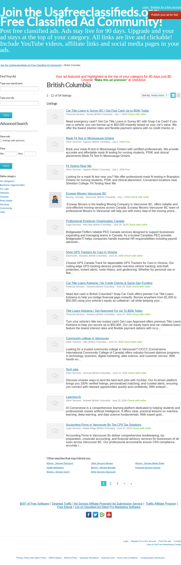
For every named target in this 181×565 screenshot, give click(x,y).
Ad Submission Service (127, 503)
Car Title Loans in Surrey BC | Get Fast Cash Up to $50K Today (107, 110)
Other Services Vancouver (103, 471)
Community (6, 208)
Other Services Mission (102, 463)
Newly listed (157, 95)
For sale (4, 189)
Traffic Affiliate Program (161, 503)
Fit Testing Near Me (78, 166)
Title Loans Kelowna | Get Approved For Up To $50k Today (104, 310)
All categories (7, 181)
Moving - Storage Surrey (58, 471)
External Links (108, 557)
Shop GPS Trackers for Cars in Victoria (91, 252)
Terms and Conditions (127, 557)
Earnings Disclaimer (89, 557)
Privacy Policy (23, 557)
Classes (4, 196)
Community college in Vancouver (87, 338)
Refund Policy (70, 557)
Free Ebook (64, 507)
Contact (177, 541)
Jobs (2, 212)
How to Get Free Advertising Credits (164, 544)
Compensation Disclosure (152, 557)
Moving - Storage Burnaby (103, 467)
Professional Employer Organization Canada (95, 221)
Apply (6, 115)
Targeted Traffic (61, 503)
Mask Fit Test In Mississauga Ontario (90, 138)
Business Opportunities (12, 185)
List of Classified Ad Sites (91, 507)
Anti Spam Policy (38, 557)
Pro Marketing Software (125, 507)
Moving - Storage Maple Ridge (149, 463)
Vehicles (4, 192)
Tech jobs (72, 369)
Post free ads (164, 541)
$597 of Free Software (34, 503)
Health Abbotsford (55, 467)
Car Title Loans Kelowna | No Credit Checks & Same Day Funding (109, 283)
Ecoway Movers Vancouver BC (86, 193)
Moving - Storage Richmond (60, 463)
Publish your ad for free (164, 14)
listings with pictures (14, 140)
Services (4, 204)
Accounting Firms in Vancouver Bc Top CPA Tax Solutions (103, 424)
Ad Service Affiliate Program (92, 503)
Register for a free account (166, 7)
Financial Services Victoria (147, 467)
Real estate (6, 200)
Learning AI (73, 397)
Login (145, 7)
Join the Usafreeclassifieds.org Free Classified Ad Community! (81, 16)
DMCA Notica (55, 557)
